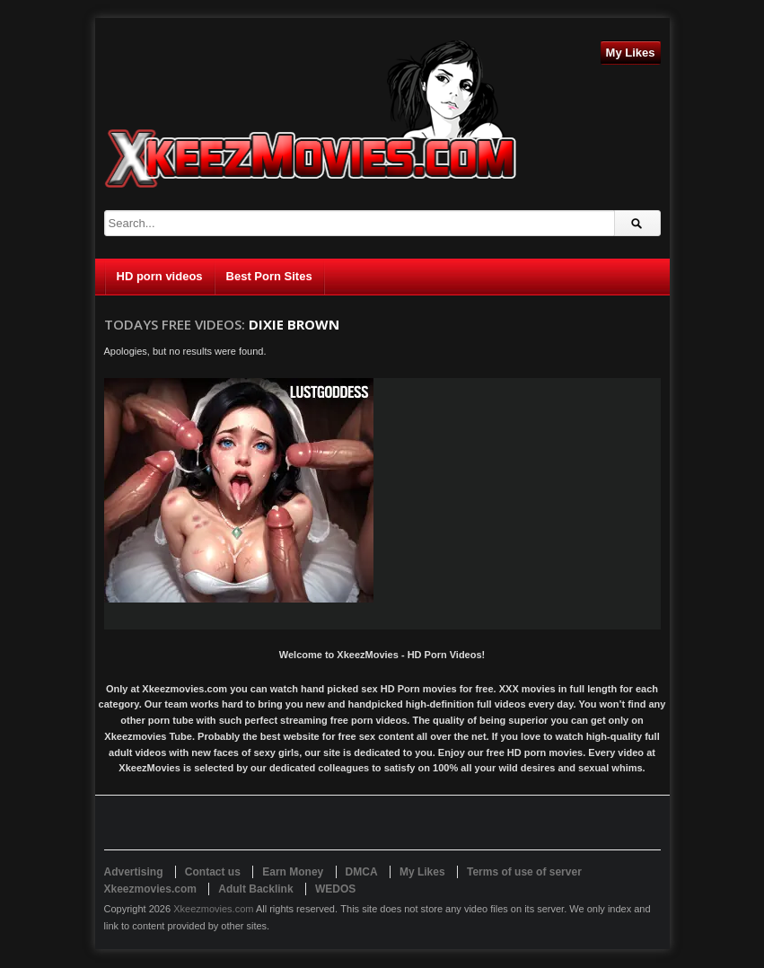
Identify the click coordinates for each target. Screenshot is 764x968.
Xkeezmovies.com (213, 908)
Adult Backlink (255, 889)
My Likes (630, 52)
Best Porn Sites (269, 276)
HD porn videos (160, 276)
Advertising (133, 872)
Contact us (213, 872)
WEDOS (335, 889)
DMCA (362, 872)
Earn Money (292, 872)
